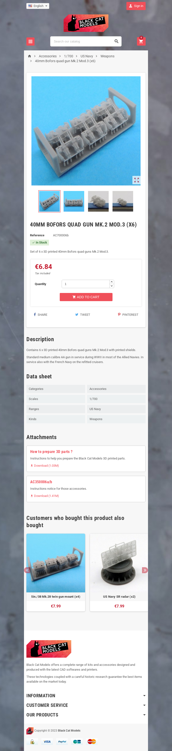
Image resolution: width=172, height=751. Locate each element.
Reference (36, 235)
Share (39, 314)
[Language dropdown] (36, 6)
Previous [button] (26, 570)
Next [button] (147, 570)
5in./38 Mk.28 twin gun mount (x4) (54, 596)
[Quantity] (85, 284)
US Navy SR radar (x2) (117, 596)
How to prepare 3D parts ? (50, 451)
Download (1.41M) (43, 496)
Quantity (39, 284)
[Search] (86, 41)
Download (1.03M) (43, 465)
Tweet (82, 314)
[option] (54, 575)
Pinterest (129, 314)
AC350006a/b (40, 482)
